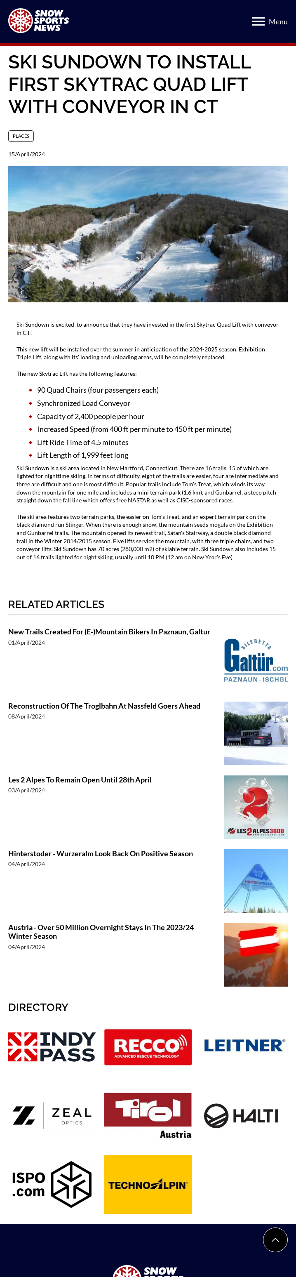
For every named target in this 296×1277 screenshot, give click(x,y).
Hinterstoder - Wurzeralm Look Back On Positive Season (100, 853)
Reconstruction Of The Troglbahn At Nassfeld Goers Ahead (104, 706)
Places (21, 136)
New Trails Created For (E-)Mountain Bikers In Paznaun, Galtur (109, 631)
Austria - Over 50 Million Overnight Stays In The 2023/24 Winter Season (101, 932)
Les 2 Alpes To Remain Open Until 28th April (80, 779)
